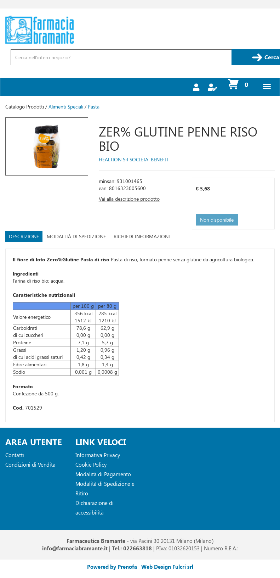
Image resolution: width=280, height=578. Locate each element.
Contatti (14, 454)
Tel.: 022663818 (132, 548)
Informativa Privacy (97, 454)
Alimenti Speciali (65, 106)
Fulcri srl (182, 566)
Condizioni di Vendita (30, 464)
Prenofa (127, 566)
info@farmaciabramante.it (75, 548)
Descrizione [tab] (24, 236)
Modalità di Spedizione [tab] (76, 236)
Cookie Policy (91, 464)
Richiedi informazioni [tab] (142, 236)
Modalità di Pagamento (103, 474)
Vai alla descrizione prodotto (129, 198)
